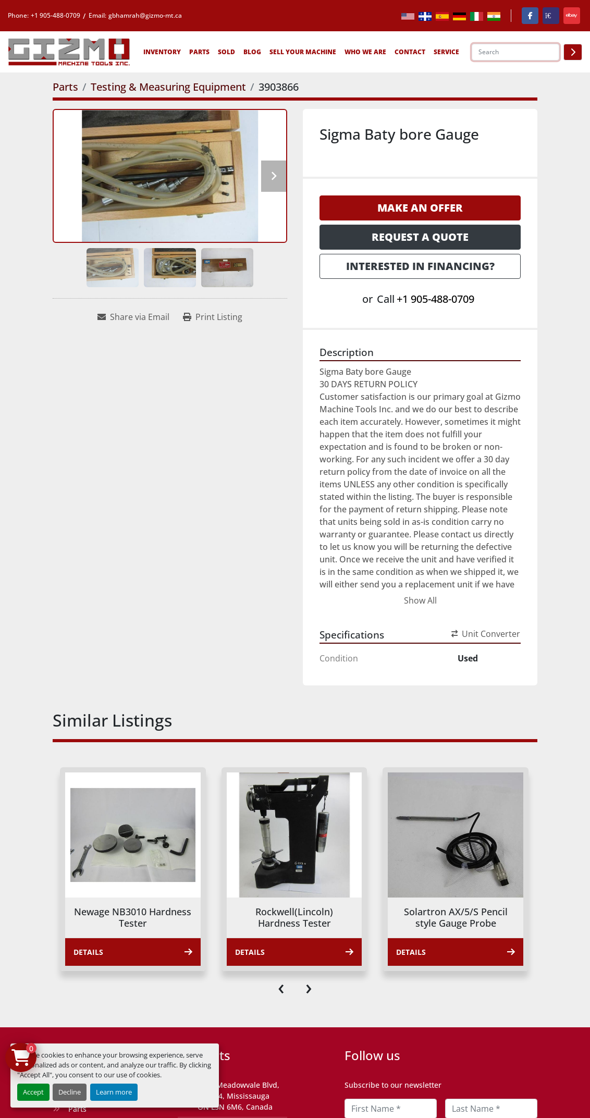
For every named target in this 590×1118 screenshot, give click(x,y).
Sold (226, 51)
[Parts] (65, 87)
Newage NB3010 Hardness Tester (132, 917)
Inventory (162, 51)
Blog (252, 51)
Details (132, 952)
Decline (69, 1092)
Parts (199, 51)
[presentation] (281, 986)
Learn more (114, 1092)
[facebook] (530, 15)
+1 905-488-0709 (55, 15)
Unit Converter (485, 634)
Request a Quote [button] (420, 237)
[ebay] (571, 15)
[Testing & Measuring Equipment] (168, 87)
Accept (33, 1092)
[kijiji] (551, 15)
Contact (410, 51)
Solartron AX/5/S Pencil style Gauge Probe (456, 917)
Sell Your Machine (302, 51)
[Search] (515, 52)
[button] (162, 52)
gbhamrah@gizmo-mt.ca (145, 15)
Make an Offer (420, 208)
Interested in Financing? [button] (420, 266)
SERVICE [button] (446, 51)
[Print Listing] (212, 317)
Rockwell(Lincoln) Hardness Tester (294, 917)
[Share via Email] (133, 317)
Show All (420, 600)
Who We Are (365, 51)
